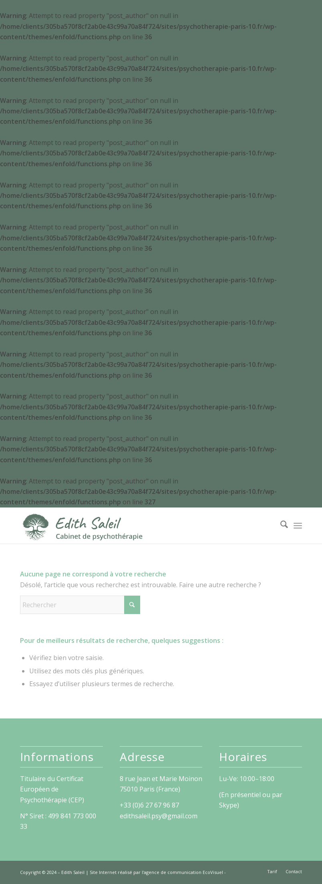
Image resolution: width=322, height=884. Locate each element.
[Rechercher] (280, 525)
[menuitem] (280, 525)
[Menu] (298, 525)
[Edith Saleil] (82, 525)
